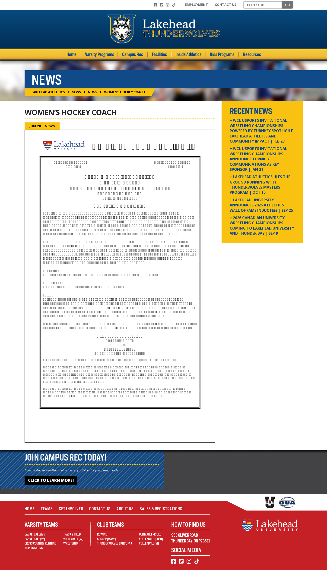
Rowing (102, 534)
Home (71, 54)
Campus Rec (132, 54)
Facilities (159, 54)
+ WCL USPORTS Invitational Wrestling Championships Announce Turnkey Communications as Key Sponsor (258, 159)
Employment (196, 4)
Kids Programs (222, 54)
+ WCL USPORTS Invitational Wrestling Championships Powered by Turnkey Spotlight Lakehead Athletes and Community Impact (261, 131)
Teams (47, 508)
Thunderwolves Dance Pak (114, 543)
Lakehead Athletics (48, 92)
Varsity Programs (99, 54)
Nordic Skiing (34, 548)
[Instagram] (167, 4)
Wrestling (70, 543)
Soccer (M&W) (106, 539)
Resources (252, 54)
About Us (125, 508)
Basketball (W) (35, 539)
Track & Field (72, 534)
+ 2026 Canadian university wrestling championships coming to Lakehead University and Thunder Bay (262, 225)
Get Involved (71, 508)
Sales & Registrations (161, 508)
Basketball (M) (34, 534)
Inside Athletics (188, 54)
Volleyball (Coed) (151, 539)
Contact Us (225, 4)
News (76, 92)
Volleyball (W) (73, 539)
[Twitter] (161, 4)
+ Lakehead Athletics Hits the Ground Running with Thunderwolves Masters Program (260, 184)
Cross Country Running (40, 543)
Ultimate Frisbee (150, 534)
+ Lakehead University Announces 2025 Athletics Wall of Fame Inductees (261, 205)
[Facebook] (155, 4)
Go (287, 5)
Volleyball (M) (149, 543)
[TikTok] (173, 4)
